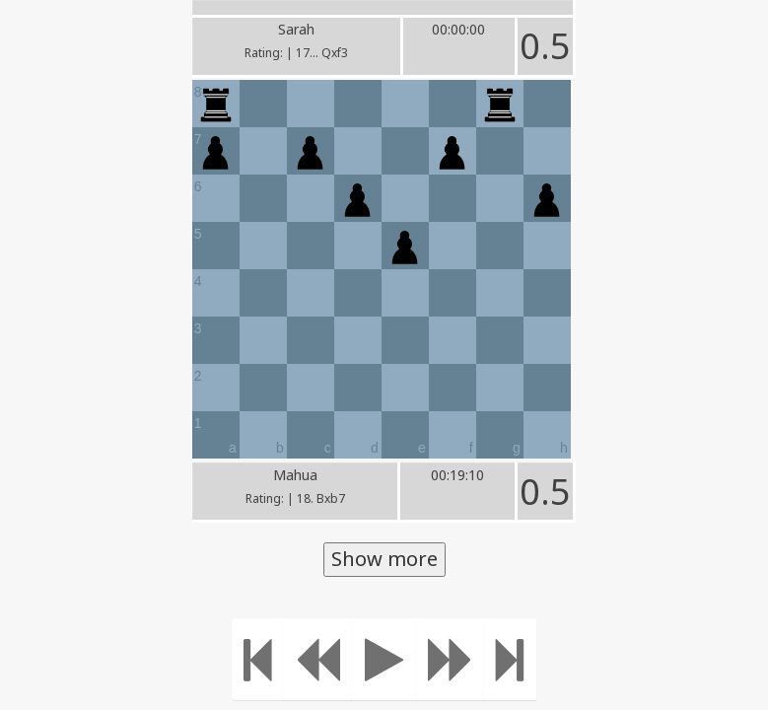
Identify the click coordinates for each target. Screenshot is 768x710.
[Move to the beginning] (258, 659)
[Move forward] (450, 659)
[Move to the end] (510, 659)
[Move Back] (317, 659)
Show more (384, 558)
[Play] (384, 659)
